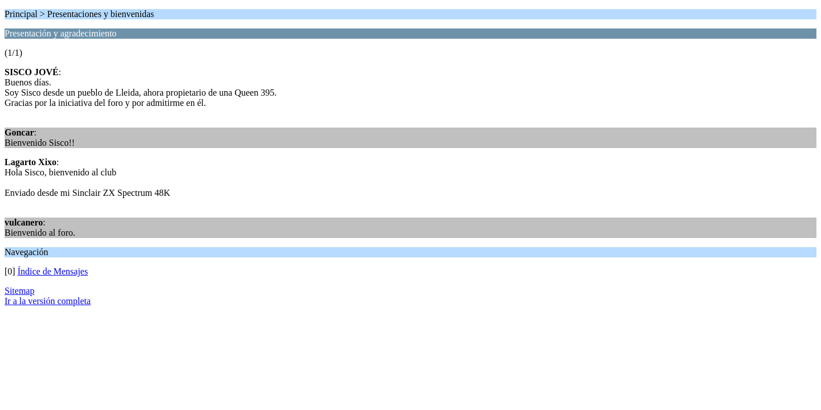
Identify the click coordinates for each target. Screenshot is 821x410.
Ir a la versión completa (48, 301)
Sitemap (19, 291)
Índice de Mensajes (53, 271)
